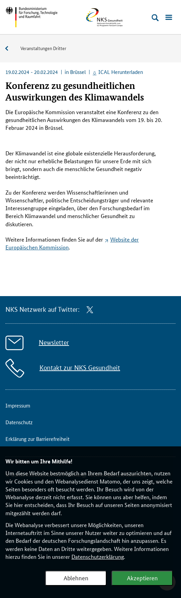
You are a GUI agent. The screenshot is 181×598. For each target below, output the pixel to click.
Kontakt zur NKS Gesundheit (79, 368)
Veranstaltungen (10, 48)
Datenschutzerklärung (97, 556)
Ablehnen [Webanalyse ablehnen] (76, 577)
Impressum (17, 405)
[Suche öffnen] (155, 18)
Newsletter (54, 343)
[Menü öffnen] (169, 18)
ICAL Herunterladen (120, 71)
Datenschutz (19, 422)
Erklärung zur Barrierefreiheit (37, 438)
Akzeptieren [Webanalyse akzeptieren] (142, 577)
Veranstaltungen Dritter (43, 48)
